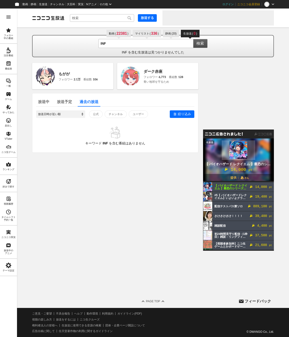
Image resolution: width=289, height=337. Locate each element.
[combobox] (102, 18)
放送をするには (66, 319)
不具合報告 (63, 313)
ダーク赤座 (153, 71)
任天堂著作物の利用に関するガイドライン (86, 331)
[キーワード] (102, 18)
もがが (64, 74)
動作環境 (92, 313)
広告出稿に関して (43, 331)
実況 (81, 4)
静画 (33, 4)
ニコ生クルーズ (90, 319)
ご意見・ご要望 (42, 313)
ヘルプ (78, 313)
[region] (8, 173)
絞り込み (184, 114)
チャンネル (57, 4)
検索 (200, 43)
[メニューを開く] (8, 17)
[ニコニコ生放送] (48, 18)
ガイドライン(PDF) (129, 313)
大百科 (71, 4)
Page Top (153, 301)
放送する (147, 18)
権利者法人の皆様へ (45, 325)
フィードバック (258, 301)
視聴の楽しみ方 (42, 319)
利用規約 (107, 313)
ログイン (228, 4)
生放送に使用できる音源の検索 (81, 325)
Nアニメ (91, 4)
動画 (25, 4)
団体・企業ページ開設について (125, 325)
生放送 (43, 4)
